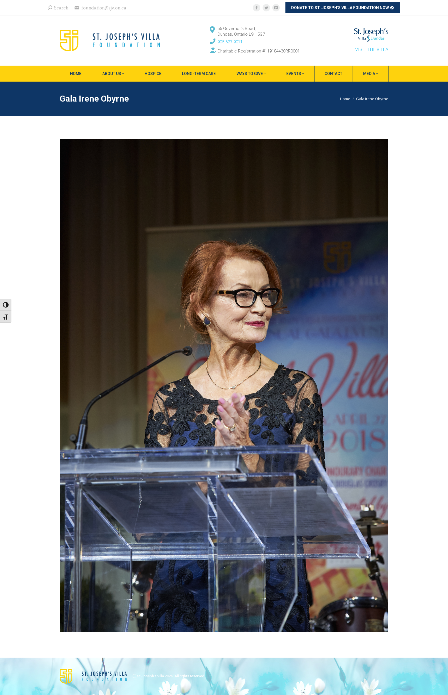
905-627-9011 (230, 42)
